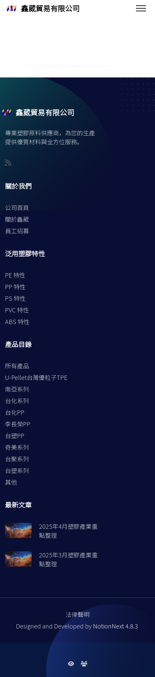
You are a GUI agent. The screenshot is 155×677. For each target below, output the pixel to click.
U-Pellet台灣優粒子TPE (36, 377)
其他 (11, 482)
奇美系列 (17, 447)
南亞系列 (17, 389)
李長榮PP (17, 423)
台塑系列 (17, 470)
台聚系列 (17, 458)
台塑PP (14, 435)
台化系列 (17, 400)
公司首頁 (17, 207)
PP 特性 (15, 286)
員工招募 (17, 230)
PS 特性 (15, 298)
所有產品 (17, 365)
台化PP (14, 412)
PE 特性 (15, 275)
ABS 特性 (17, 321)
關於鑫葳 (17, 219)
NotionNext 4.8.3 (115, 625)
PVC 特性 (17, 309)
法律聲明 (78, 614)
